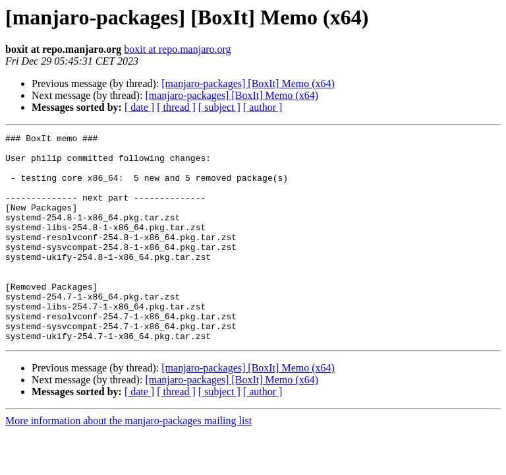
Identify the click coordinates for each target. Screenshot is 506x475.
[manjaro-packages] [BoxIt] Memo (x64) (248, 83)
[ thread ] (176, 107)
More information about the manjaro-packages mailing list (128, 462)
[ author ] (263, 107)
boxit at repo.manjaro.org (177, 49)
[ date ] (139, 107)
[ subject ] (219, 107)
